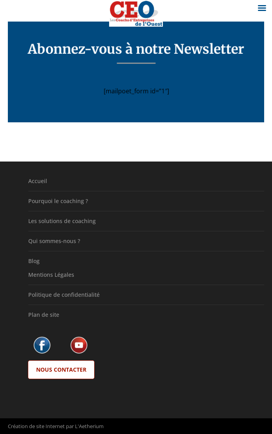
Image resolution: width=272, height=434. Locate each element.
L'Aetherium (89, 426)
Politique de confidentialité (64, 294)
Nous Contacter (61, 369)
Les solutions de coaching (62, 221)
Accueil (37, 181)
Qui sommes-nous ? (54, 241)
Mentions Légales (51, 274)
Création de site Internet (36, 426)
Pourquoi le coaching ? (58, 201)
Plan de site (43, 314)
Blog (34, 261)
